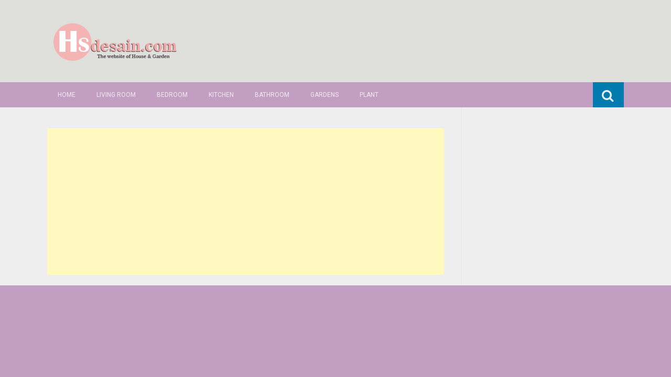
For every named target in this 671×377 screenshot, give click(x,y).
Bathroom (272, 94)
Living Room (116, 94)
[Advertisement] (245, 201)
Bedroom (172, 94)
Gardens (324, 94)
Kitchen (221, 94)
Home (66, 94)
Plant (369, 94)
